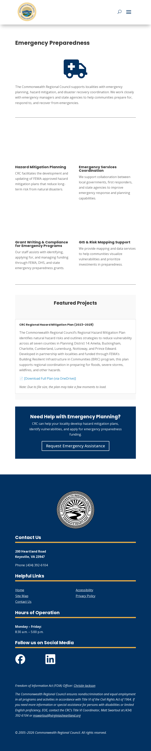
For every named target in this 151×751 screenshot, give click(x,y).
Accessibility (84, 590)
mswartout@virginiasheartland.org (57, 715)
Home (19, 590)
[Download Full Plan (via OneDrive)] (50, 378)
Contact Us (23, 601)
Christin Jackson (84, 685)
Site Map (21, 596)
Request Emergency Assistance (75, 446)
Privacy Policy (85, 596)
